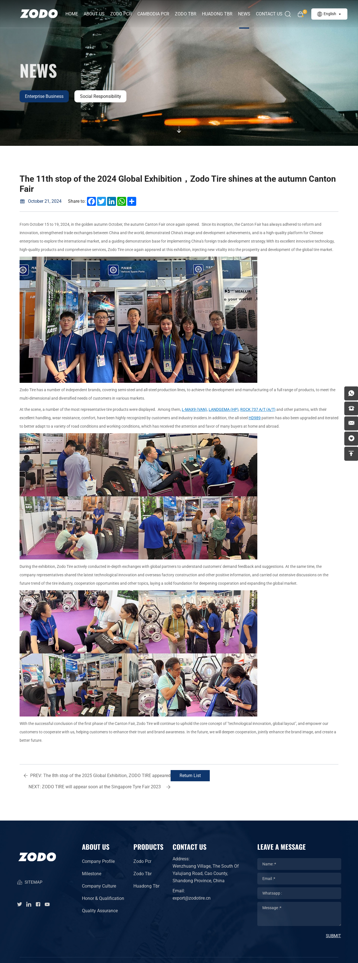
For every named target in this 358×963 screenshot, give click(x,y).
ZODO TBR (186, 14)
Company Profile (98, 850)
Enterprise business (44, 96)
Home (72, 14)
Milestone (91, 862)
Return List (176, 775)
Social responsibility (101, 96)
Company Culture (99, 874)
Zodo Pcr (142, 850)
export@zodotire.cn (192, 887)
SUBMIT (333, 924)
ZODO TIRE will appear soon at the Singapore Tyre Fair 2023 (261, 777)
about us (94, 14)
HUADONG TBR (217, 14)
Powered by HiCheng (228, 954)
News (244, 14)
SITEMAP (29, 872)
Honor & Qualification (103, 887)
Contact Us (269, 14)
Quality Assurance (100, 899)
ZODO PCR (121, 14)
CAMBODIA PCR (153, 14)
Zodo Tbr (142, 862)
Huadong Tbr (146, 874)
